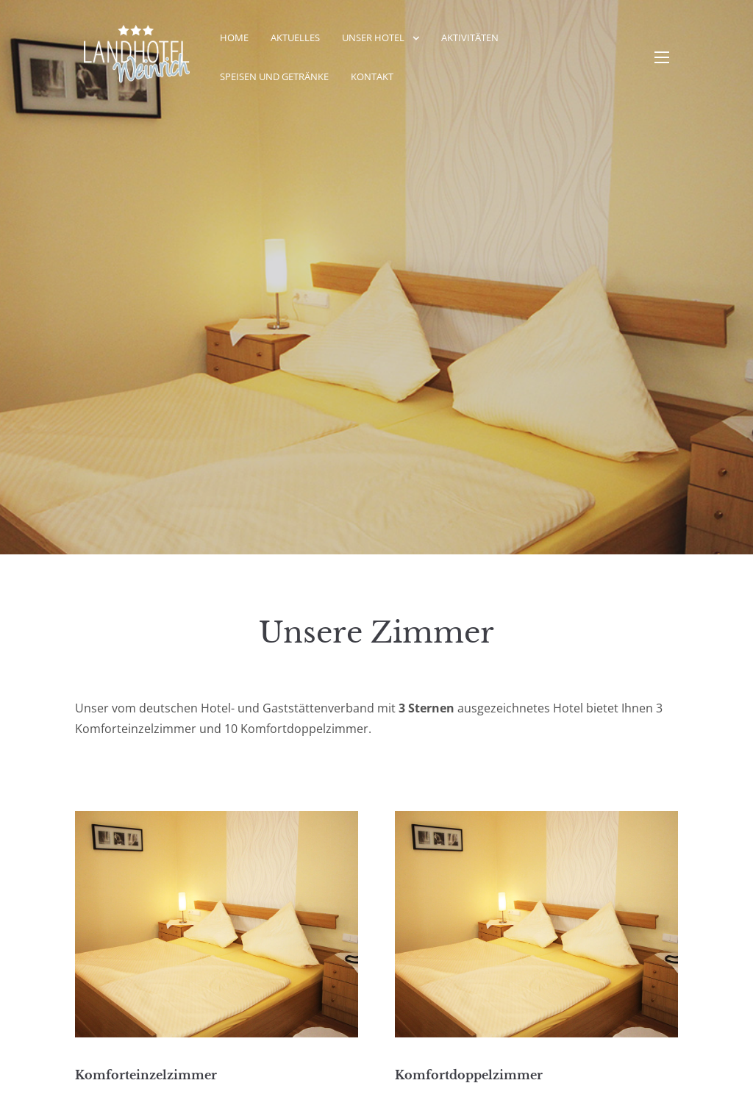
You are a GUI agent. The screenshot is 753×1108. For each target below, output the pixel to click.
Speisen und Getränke (274, 76)
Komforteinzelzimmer (146, 1075)
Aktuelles (295, 37)
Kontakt (372, 76)
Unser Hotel (373, 37)
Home (234, 37)
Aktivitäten (470, 37)
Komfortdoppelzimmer (469, 1075)
